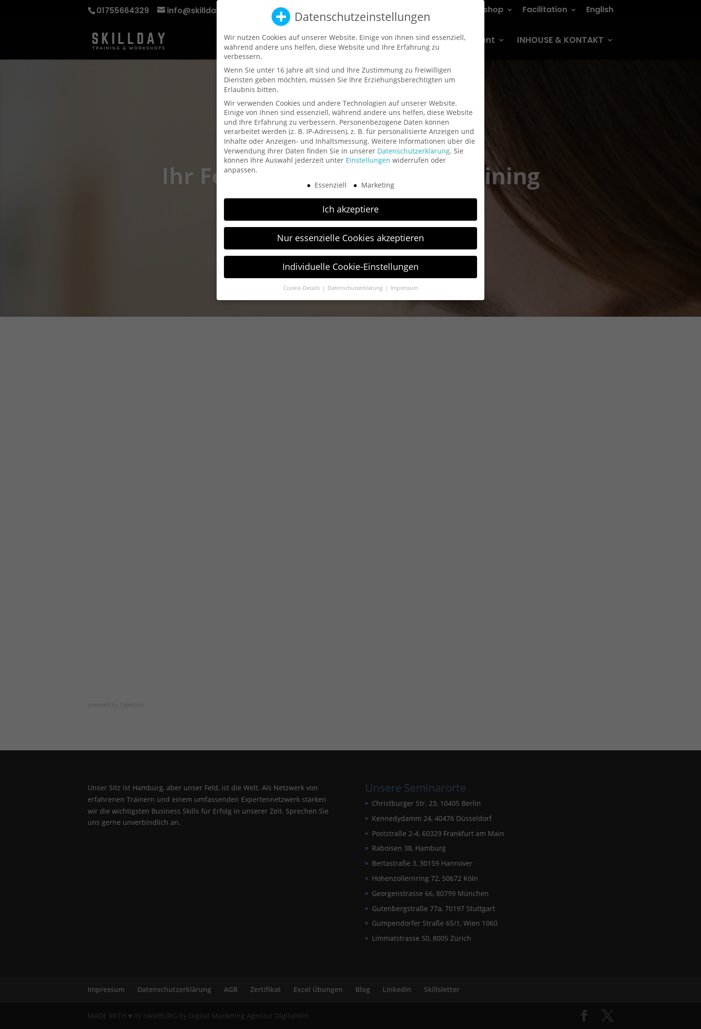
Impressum (404, 283)
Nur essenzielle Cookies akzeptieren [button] (350, 233)
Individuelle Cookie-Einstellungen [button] (350, 261)
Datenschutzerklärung (413, 145)
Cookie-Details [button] (302, 283)
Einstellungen (368, 155)
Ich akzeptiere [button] (350, 204)
